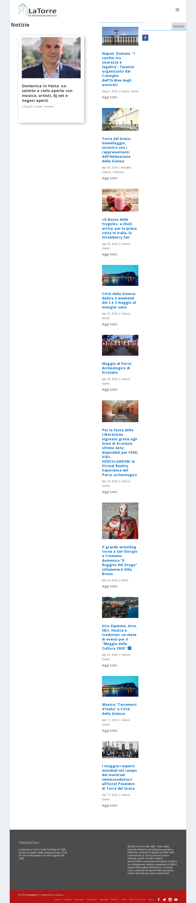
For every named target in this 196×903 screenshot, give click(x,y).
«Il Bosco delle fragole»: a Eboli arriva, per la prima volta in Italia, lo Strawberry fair (119, 228)
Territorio (48, 106)
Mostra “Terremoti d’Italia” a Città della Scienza (119, 708)
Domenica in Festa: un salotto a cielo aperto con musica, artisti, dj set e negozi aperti (47, 92)
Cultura (125, 91)
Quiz (151, 899)
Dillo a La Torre (137, 899)
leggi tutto (109, 97)
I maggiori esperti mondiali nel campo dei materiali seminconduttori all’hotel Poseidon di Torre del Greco (119, 776)
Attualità (126, 167)
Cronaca (78, 899)
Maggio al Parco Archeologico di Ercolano (117, 367)
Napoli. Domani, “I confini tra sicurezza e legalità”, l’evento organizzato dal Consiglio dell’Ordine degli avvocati (118, 69)
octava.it (32, 894)
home (58, 899)
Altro (124, 899)
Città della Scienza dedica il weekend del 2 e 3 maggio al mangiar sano (119, 300)
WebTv (114, 899)
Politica (68, 899)
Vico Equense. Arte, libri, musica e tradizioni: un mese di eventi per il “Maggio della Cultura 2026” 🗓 (119, 636)
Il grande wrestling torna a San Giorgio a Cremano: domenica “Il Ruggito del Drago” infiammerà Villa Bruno (120, 560)
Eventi (38, 106)
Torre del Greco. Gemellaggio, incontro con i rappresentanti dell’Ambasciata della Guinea (116, 149)
